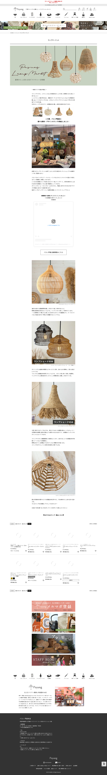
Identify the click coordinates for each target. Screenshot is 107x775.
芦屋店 (91, 9)
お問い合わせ (69, 765)
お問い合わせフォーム (39, 735)
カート (87, 9)
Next (105, 26)
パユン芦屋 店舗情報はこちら (53, 252)
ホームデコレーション (41, 17)
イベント (17, 33)
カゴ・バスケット (23, 17)
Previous (1, 26)
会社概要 (75, 765)
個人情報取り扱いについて (65, 768)
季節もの (83, 17)
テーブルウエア (32, 17)
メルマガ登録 (47, 768)
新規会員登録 (39, 768)
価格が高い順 (24, 523)
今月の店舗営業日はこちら (27, 727)
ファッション (66, 17)
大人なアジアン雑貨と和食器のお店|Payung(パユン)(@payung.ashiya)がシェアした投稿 (55, 244)
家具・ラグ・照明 (75, 17)
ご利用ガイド (33, 765)
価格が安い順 (18, 523)
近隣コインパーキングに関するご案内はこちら (31, 749)
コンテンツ (94, 9)
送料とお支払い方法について (44, 765)
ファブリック (57, 17)
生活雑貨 (49, 17)
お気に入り (83, 9)
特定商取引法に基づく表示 (58, 765)
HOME (12, 33)
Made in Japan (92, 17)
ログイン (79, 9)
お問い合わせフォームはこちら (28, 738)
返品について (54, 768)
